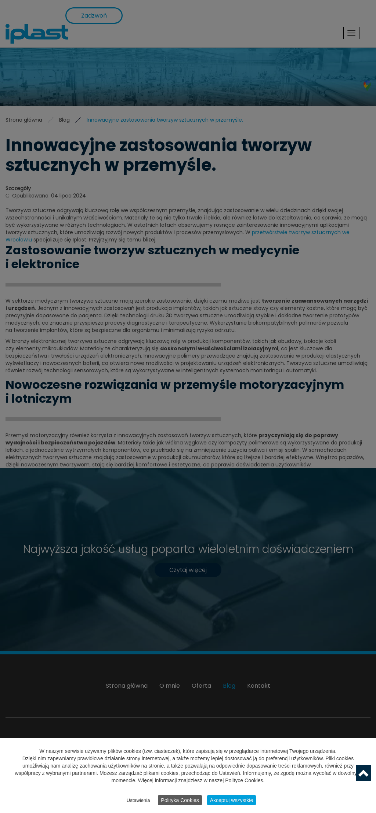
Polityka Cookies (180, 800)
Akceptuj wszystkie (231, 800)
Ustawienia (138, 800)
